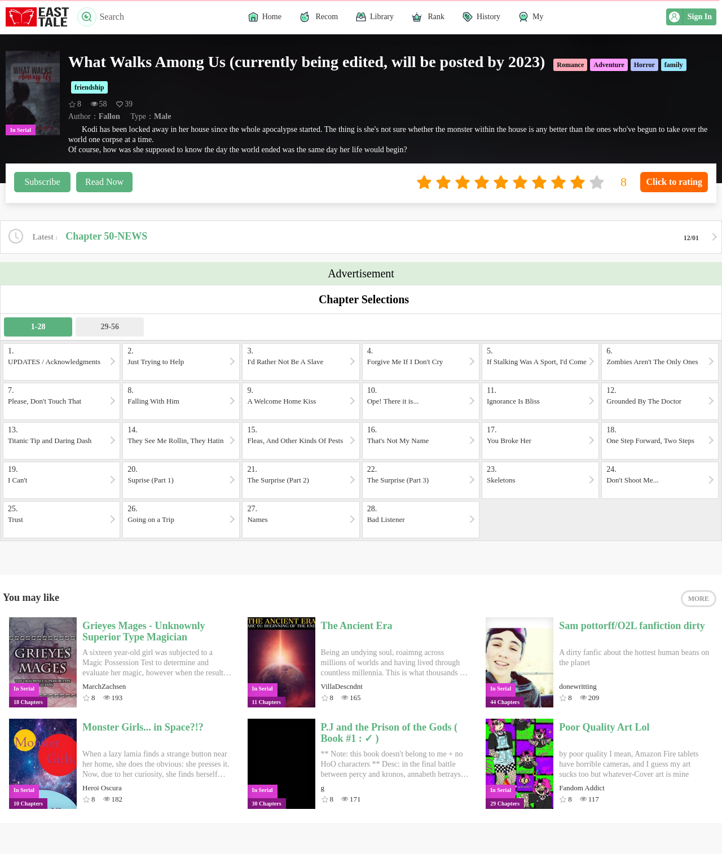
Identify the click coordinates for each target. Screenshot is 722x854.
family (673, 65)
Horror (644, 65)
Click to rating (674, 182)
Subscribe (42, 182)
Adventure (608, 65)
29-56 (109, 326)
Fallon (109, 116)
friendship (89, 87)
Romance (570, 65)
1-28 (38, 326)
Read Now (104, 182)
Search (100, 16)
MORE (698, 599)
